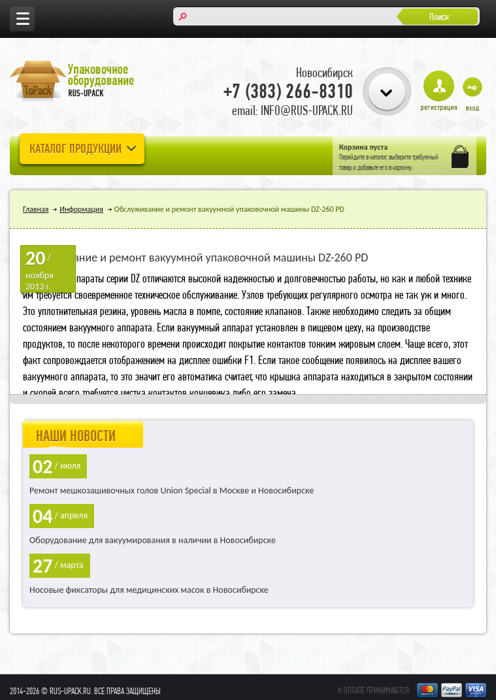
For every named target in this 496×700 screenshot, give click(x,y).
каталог (378, 156)
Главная (35, 209)
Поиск (439, 16)
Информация (81, 209)
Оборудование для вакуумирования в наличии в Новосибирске (152, 540)
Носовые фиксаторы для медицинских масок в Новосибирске (149, 589)
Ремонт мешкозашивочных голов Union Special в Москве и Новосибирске (171, 490)
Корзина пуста (363, 147)
